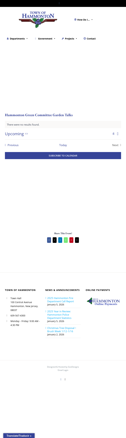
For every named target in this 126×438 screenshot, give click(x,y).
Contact (91, 38)
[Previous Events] (11, 145)
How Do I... (85, 19)
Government (47, 38)
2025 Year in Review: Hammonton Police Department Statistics (59, 315)
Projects (71, 38)
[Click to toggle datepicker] (17, 134)
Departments (19, 38)
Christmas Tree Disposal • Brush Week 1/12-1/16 (61, 329)
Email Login (63, 370)
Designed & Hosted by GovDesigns (63, 366)
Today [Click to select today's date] (63, 145)
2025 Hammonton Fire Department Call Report (60, 299)
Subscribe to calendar (63, 155)
